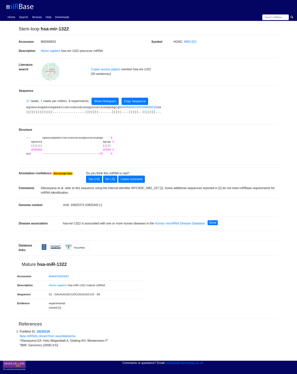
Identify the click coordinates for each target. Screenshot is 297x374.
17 (28, 101)
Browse (37, 17)
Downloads (62, 17)
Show (212, 222)
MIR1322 (190, 41)
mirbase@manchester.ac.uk (184, 362)
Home (12, 17)
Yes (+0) (94, 179)
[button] (50, 72)
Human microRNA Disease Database (180, 223)
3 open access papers (106, 69)
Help (48, 17)
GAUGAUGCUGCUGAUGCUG (139, 107)
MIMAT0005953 (59, 276)
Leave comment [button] (131, 179)
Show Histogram (105, 101)
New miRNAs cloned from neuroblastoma (47, 336)
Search (23, 17)
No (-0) (110, 179)
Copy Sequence (135, 101)
